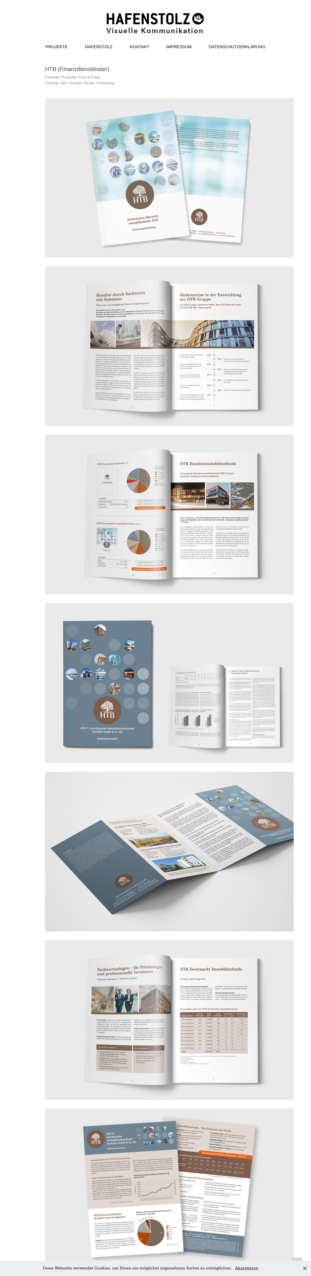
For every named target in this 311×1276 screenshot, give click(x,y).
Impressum (178, 46)
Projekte (57, 46)
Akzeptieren (246, 1268)
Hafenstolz (99, 46)
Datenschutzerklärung (237, 46)
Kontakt (139, 46)
